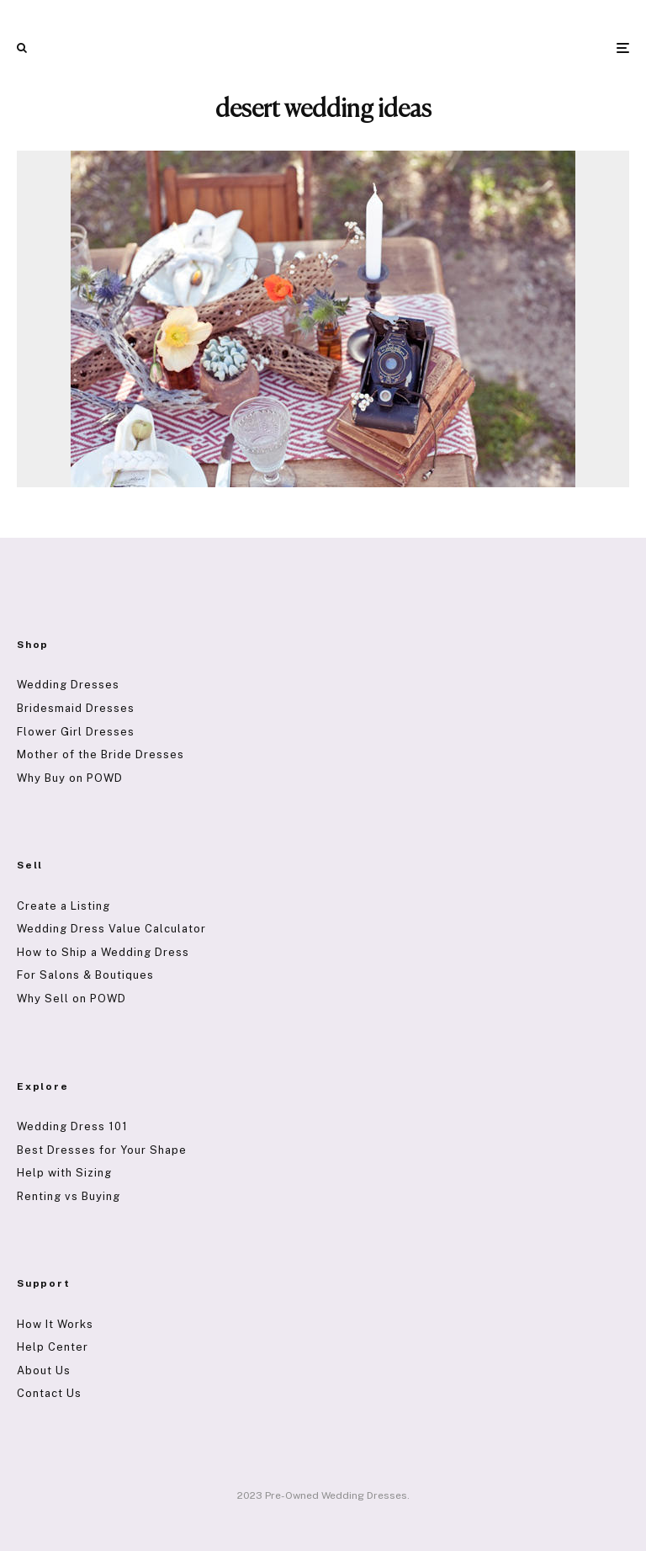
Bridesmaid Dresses (76, 708)
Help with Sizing (64, 1172)
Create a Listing (63, 906)
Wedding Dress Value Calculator (111, 928)
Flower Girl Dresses (76, 731)
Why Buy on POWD (70, 778)
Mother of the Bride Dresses (100, 754)
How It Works (55, 1324)
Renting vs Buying (68, 1196)
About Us (44, 1370)
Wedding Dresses (68, 684)
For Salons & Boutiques (85, 975)
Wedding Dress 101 (72, 1126)
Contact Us (49, 1393)
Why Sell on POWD (71, 998)
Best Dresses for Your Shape (102, 1150)
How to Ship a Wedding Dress (103, 952)
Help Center (52, 1347)
